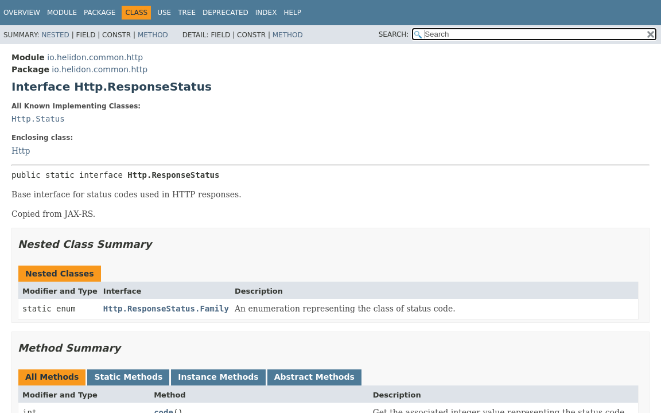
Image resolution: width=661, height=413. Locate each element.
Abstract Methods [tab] (314, 376)
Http (20, 150)
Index (266, 13)
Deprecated (225, 13)
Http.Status (38, 118)
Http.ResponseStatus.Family (166, 308)
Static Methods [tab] (128, 376)
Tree (187, 13)
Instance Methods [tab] (218, 376)
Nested (55, 35)
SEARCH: (394, 34)
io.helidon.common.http (95, 57)
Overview (21, 13)
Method (153, 35)
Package (99, 13)
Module (62, 13)
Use (164, 13)
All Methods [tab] (52, 376)
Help (292, 13)
